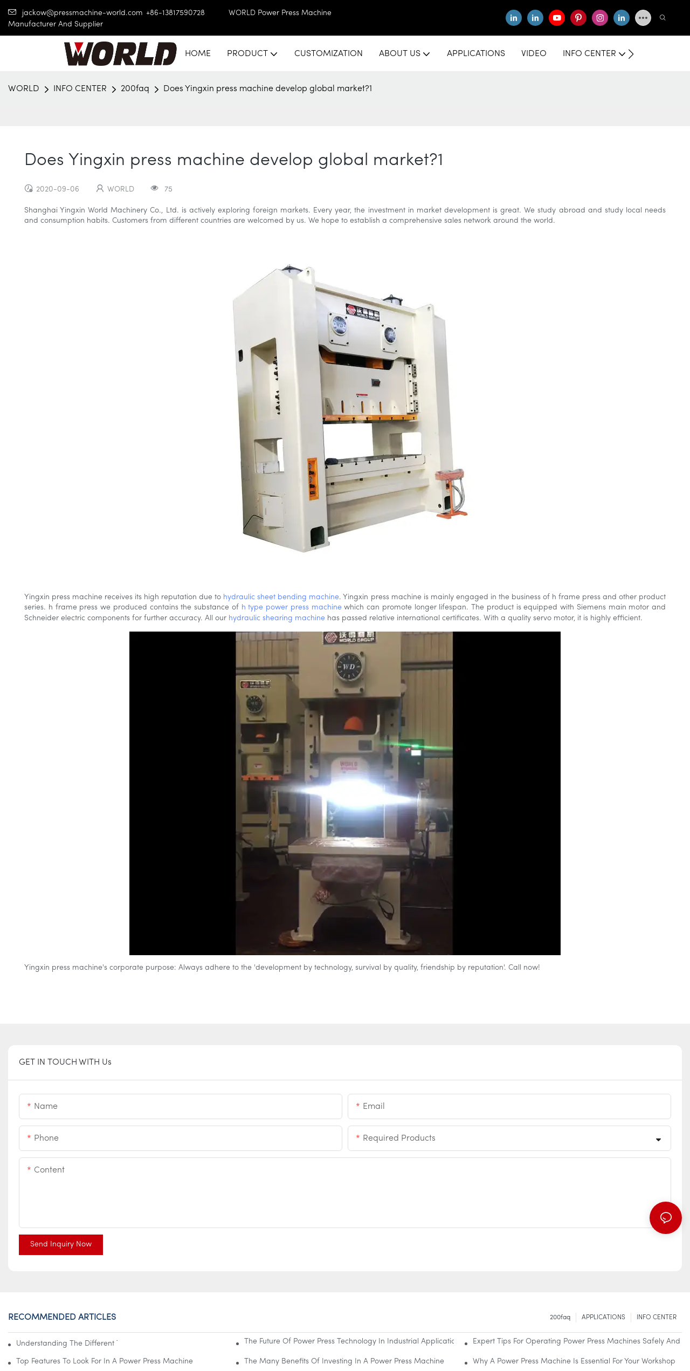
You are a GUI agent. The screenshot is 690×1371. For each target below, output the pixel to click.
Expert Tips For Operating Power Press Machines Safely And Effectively (577, 1342)
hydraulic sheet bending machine (281, 597)
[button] (631, 54)
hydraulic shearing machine (277, 618)
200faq (135, 89)
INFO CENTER (80, 89)
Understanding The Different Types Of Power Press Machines (67, 1344)
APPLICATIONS (603, 1317)
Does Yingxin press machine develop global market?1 (267, 89)
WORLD (23, 89)
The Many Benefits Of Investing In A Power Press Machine (344, 1362)
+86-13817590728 (187, 13)
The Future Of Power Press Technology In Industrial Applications (348, 1342)
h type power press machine (292, 608)
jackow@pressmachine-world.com (75, 13)
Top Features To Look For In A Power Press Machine (104, 1362)
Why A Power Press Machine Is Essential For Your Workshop (574, 1362)
